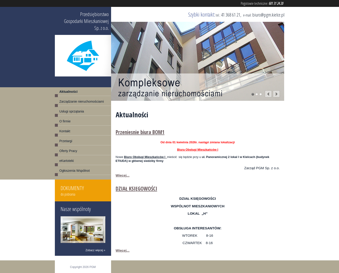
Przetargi (65, 141)
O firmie (65, 121)
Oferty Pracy (68, 151)
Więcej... (123, 175)
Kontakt (64, 131)
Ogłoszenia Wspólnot (74, 170)
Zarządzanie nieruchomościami (81, 101)
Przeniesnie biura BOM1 (140, 132)
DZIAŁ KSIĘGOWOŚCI (136, 188)
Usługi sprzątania (71, 111)
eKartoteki (66, 161)
